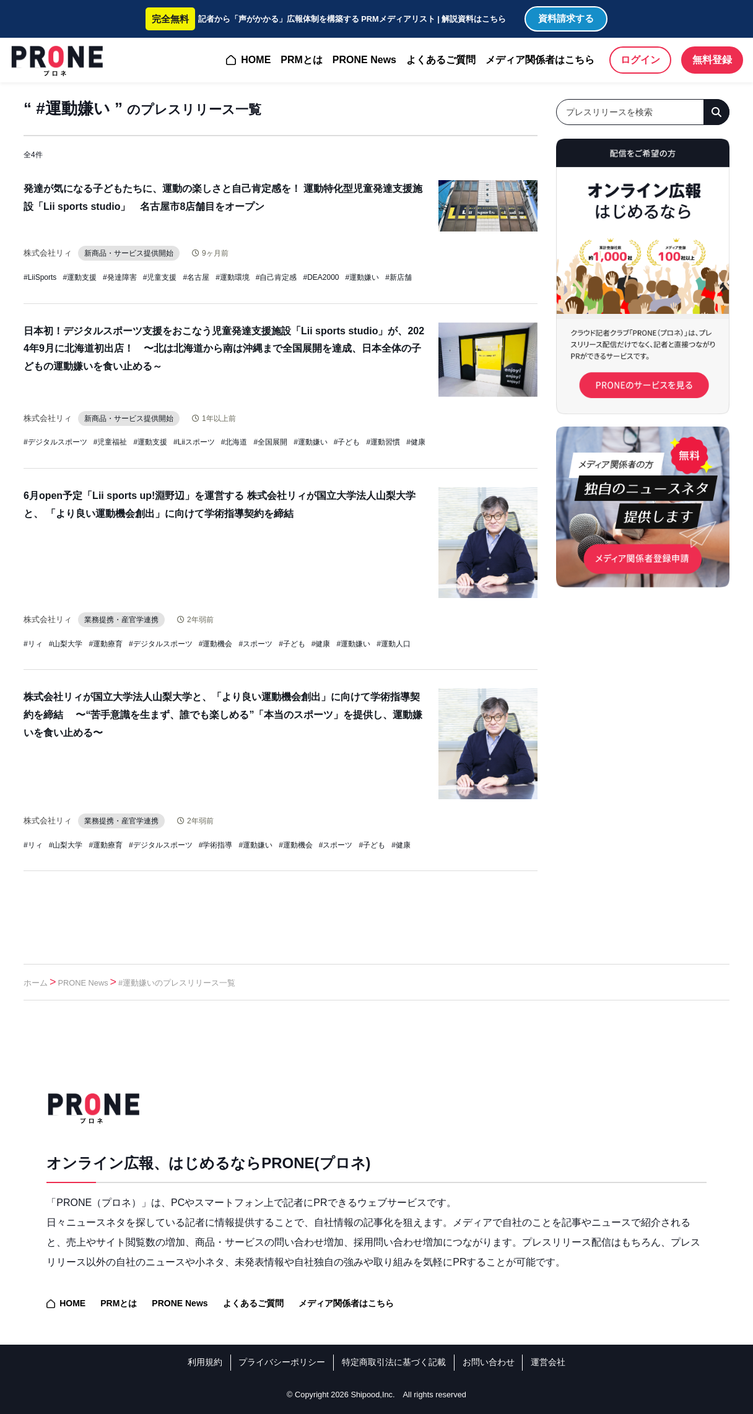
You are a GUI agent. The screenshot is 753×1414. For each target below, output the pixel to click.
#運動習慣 (384, 442)
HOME (256, 59)
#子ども (347, 442)
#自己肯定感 (276, 277)
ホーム (36, 982)
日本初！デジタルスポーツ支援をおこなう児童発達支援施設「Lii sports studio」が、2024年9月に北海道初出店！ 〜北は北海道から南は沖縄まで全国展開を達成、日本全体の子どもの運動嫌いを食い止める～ (224, 349)
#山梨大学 (66, 644)
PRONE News (364, 59)
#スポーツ (255, 644)
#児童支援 (160, 277)
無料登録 (712, 59)
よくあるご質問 (441, 59)
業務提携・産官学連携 (127, 619)
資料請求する (566, 18)
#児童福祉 (111, 442)
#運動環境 (232, 277)
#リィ (33, 644)
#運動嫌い (363, 277)
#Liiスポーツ (194, 442)
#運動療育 (106, 644)
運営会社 (548, 1362)
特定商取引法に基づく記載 (394, 1362)
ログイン (640, 59)
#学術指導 (216, 845)
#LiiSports (40, 277)
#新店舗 (398, 277)
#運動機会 (216, 644)
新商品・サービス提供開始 (134, 253)
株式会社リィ (50, 253)
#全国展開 (270, 442)
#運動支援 (80, 277)
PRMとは (302, 59)
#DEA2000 (321, 277)
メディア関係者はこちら (539, 59)
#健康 (415, 442)
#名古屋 (196, 277)
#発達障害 (120, 277)
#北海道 (234, 442)
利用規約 (205, 1362)
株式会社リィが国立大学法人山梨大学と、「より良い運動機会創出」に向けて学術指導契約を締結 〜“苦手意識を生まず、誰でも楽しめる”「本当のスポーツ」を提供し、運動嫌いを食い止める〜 (223, 715)
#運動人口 (393, 644)
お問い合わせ (489, 1362)
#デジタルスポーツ (55, 442)
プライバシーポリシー (281, 1362)
